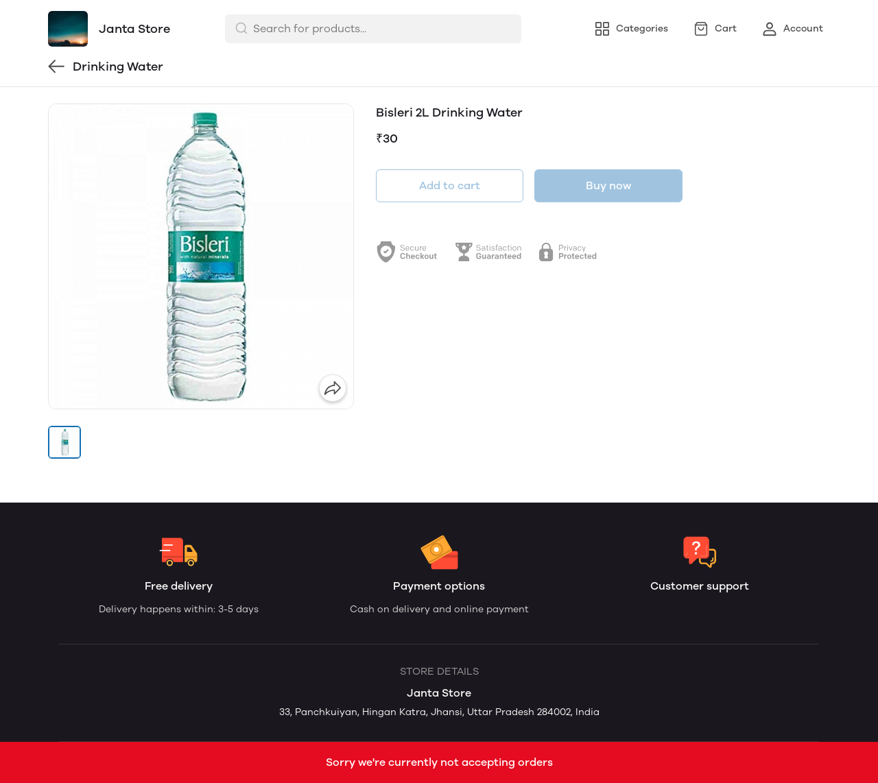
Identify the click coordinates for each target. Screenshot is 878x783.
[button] (64, 442)
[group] (201, 256)
